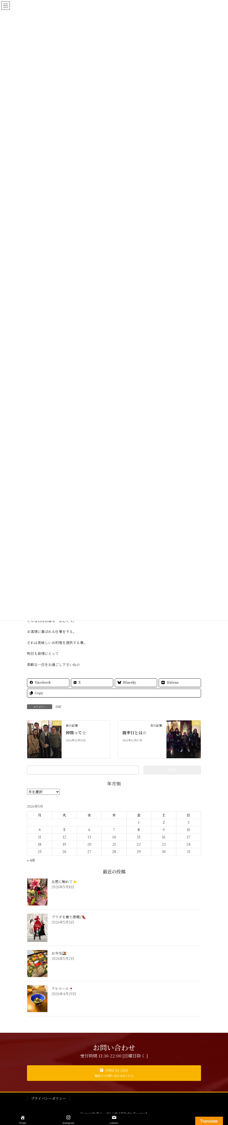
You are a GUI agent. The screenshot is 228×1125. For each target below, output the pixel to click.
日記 (58, 706)
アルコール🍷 (62, 988)
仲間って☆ (76, 733)
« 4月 (31, 860)
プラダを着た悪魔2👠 (68, 916)
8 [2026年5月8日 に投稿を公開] (139, 829)
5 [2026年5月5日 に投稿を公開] (64, 829)
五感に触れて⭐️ (64, 881)
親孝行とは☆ (134, 733)
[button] (114, 1073)
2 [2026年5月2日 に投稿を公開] (164, 822)
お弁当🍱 (58, 953)
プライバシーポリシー (48, 1098)
